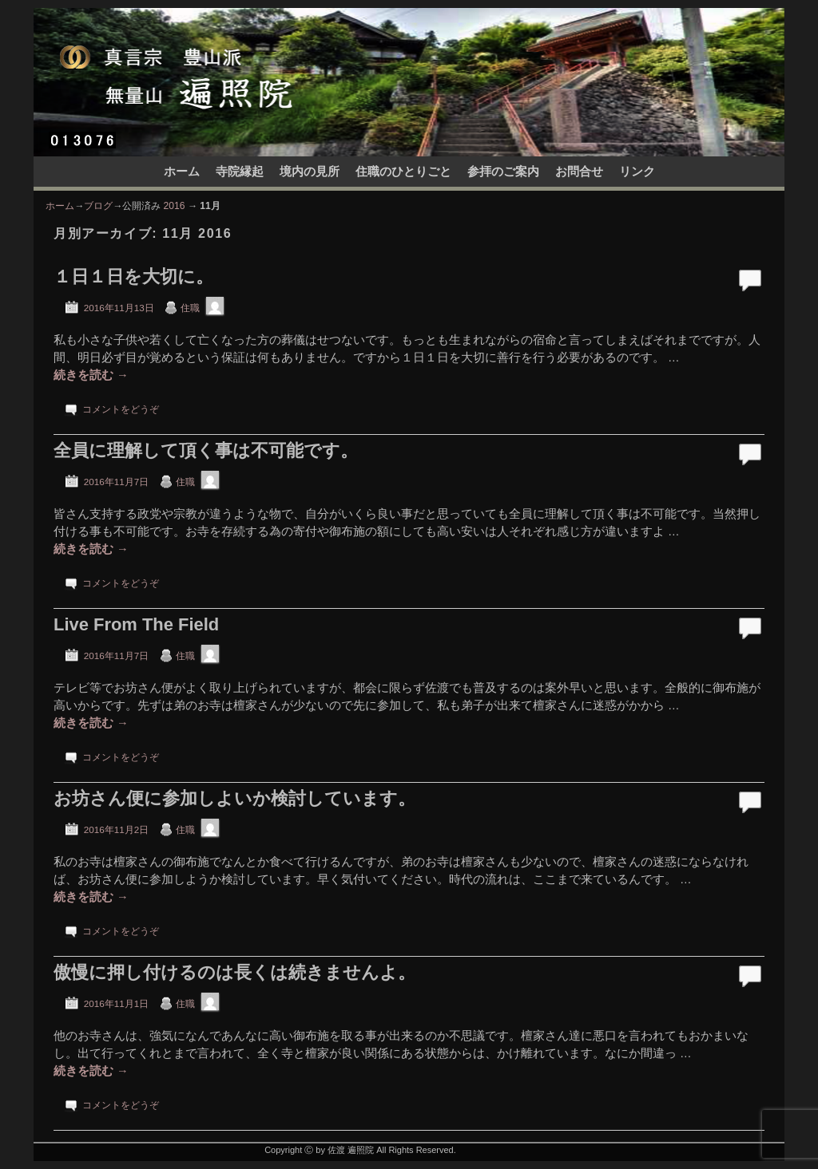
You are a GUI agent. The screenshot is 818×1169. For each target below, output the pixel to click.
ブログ (98, 205)
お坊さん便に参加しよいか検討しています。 (234, 798)
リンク (637, 171)
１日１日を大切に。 (133, 276)
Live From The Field (136, 624)
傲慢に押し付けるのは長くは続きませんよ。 (234, 972)
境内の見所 (310, 171)
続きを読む (91, 375)
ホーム (182, 171)
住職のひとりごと (403, 171)
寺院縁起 (240, 171)
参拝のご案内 (503, 171)
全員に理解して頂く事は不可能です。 (206, 450)
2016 (174, 205)
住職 (190, 307)
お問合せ (579, 171)
